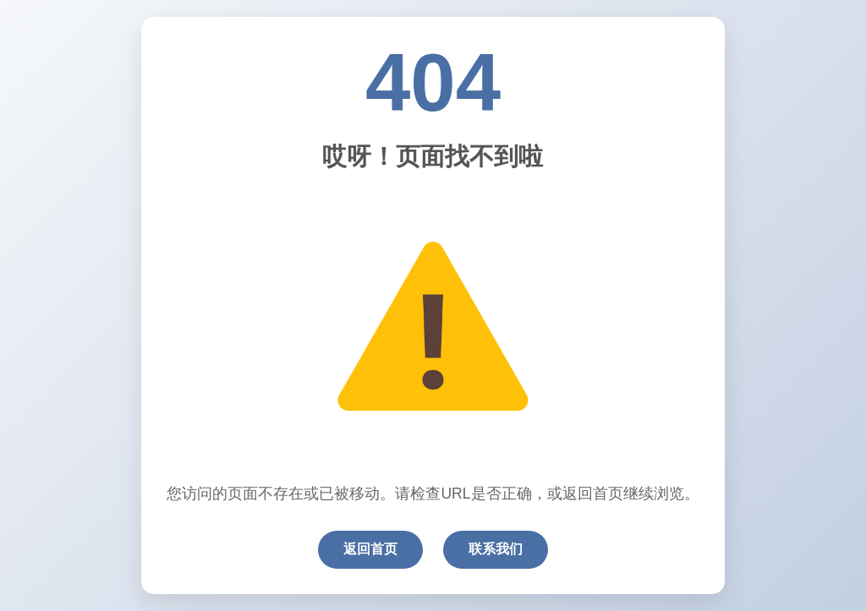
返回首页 (370, 549)
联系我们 (496, 549)
